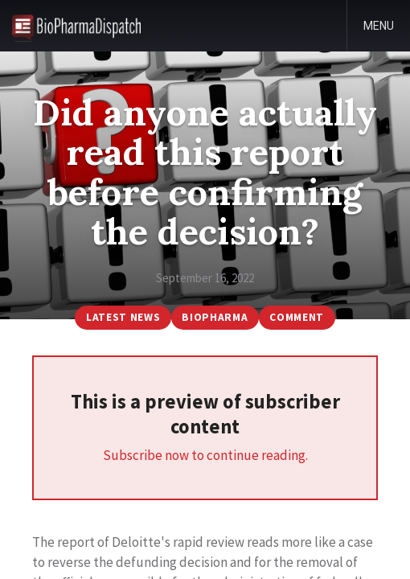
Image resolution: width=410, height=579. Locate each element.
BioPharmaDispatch (76, 25)
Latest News (123, 317)
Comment (296, 317)
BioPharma (215, 317)
